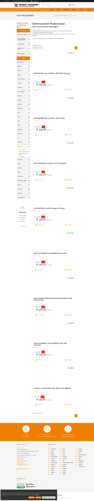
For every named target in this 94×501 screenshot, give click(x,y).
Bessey (19, 74)
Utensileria (21, 44)
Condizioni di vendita (22, 461)
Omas (19, 163)
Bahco (19, 66)
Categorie (23, 30)
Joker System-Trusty (67, 462)
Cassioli (20, 87)
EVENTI (74, 9)
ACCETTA (31, 497)
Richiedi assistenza (23, 468)
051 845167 (6, 1)
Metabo (19, 159)
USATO (81, 9)
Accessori (21, 156)
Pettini (80, 449)
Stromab (80, 460)
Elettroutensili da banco (23, 154)
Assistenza (36, 1)
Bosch (19, 70)
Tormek (19, 193)
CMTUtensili (21, 79)
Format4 (53, 466)
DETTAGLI (40, 89)
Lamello (19, 142)
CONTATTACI (22, 226)
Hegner (19, 133)
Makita (19, 146)
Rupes (19, 184)
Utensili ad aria (20, 49)
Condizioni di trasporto (22, 464)
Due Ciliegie (20, 91)
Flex (63, 449)
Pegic (19, 172)
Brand (23, 58)
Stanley (19, 189)
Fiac (18, 112)
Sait (79, 458)
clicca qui (36, 494)
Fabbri (19, 100)
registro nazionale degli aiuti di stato (63, 498)
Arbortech (20, 62)
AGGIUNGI (69, 89)
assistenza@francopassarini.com (68, 436)
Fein (18, 121)
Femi (18, 117)
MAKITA (65, 15)
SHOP (58, 9)
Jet (18, 138)
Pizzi (79, 452)
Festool (20, 108)
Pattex (19, 168)
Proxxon (20, 176)
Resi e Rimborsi (21, 463)
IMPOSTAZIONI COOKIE (49, 497)
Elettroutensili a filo (24, 151)
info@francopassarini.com (21, 1)
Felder (19, 104)
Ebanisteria (21, 53)
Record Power (21, 180)
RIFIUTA (38, 497)
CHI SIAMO (66, 9)
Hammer (19, 129)
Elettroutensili (22, 34)
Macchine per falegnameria (21, 39)
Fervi (18, 125)
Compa (19, 83)
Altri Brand (20, 197)
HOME (51, 9)
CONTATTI (89, 9)
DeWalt (19, 96)
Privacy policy (20, 459)
